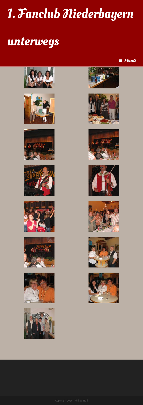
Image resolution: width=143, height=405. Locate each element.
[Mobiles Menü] (127, 61)
